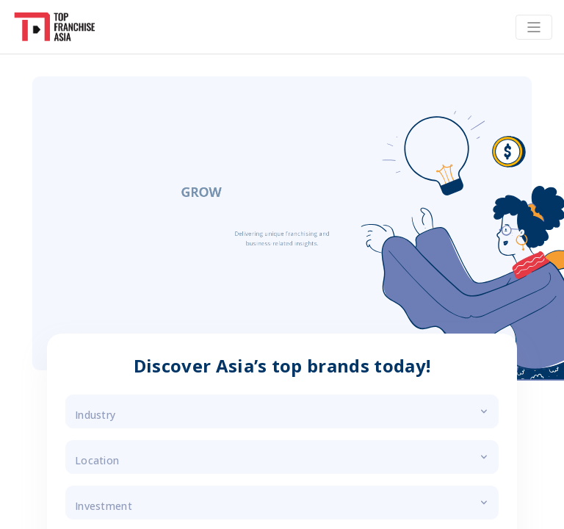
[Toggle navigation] (534, 27)
